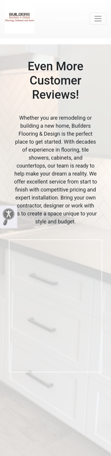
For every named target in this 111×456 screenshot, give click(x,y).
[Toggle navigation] (98, 19)
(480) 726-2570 (71, 19)
